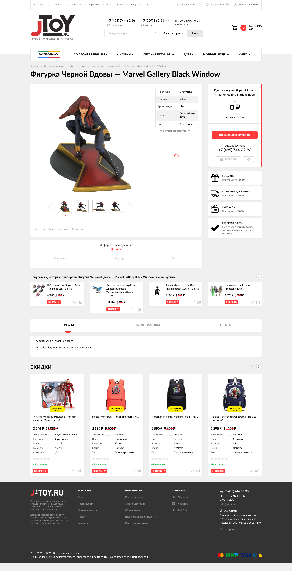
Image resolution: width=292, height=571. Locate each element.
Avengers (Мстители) (58, 229)
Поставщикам (115, 5)
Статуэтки (77, 229)
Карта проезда (229, 537)
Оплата (76, 5)
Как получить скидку (137, 531)
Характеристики (147, 327)
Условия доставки (135, 512)
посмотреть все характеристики (176, 131)
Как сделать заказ (135, 505)
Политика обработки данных (141, 525)
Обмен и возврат (134, 518)
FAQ (133, 5)
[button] (259, 277)
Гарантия (94, 5)
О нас (81, 505)
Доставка (59, 5)
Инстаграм (180, 512)
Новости (82, 525)
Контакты (39, 5)
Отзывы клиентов (87, 518)
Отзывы (226, 327)
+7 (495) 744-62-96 (121, 21)
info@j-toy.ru (148, 25)
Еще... (147, 5)
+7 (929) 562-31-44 (155, 21)
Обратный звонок (117, 25)
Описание (67, 327)
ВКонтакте (180, 505)
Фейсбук (179, 518)
